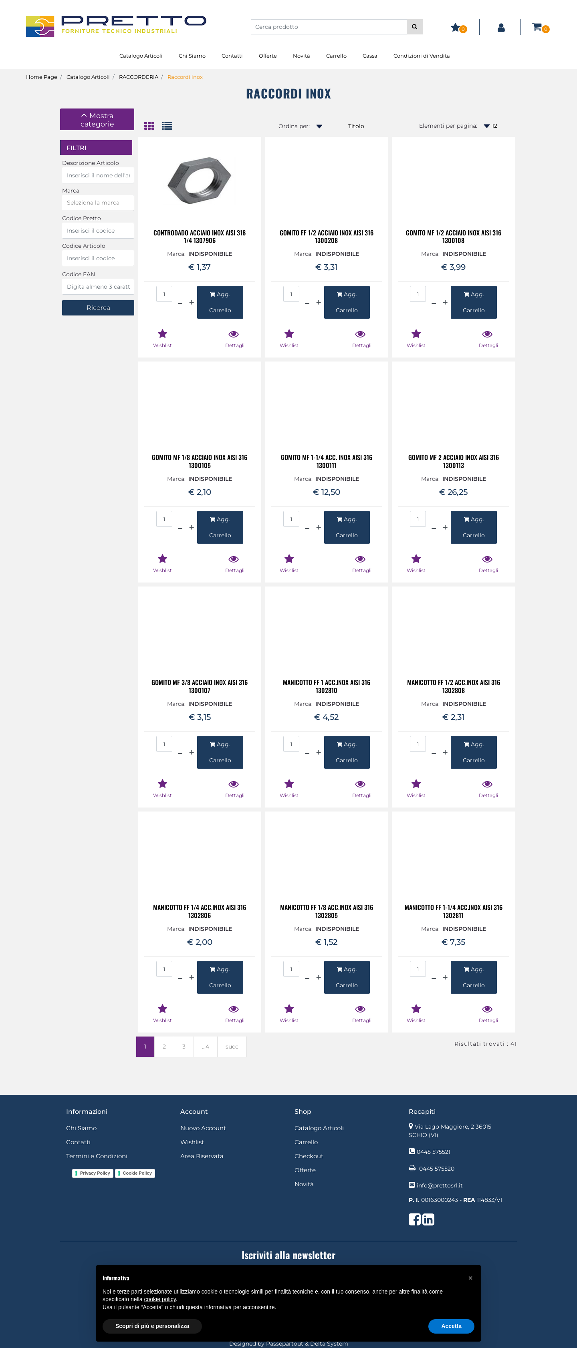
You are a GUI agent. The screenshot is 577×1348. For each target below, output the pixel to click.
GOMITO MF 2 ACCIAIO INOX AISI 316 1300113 (453, 461)
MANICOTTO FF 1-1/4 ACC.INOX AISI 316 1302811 (453, 911)
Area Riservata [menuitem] (202, 1156)
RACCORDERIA (138, 77)
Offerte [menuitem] (268, 55)
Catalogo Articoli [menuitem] (141, 55)
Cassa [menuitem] (370, 55)
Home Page (41, 77)
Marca (70, 190)
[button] (415, 26)
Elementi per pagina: (448, 125)
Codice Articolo (83, 245)
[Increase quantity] (191, 302)
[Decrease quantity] (180, 302)
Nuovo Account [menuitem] (203, 1128)
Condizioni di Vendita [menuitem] (421, 55)
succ (232, 1046)
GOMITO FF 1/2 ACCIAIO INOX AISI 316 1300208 (326, 236)
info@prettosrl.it (440, 1185)
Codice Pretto (81, 218)
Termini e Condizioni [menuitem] (96, 1156)
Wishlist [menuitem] (192, 1142)
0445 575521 (433, 1151)
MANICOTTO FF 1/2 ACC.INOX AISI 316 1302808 (453, 686)
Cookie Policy (137, 1173)
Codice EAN (78, 274)
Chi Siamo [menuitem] (192, 55)
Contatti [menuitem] (232, 55)
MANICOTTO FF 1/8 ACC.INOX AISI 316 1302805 (326, 911)
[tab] (97, 119)
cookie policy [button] (160, 1299)
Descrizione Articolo (90, 163)
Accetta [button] (451, 1326)
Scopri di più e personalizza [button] (152, 1326)
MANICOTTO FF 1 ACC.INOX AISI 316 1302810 (326, 686)
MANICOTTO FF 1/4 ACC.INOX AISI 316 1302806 (199, 911)
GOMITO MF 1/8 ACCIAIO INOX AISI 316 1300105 (199, 461)
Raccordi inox (185, 77)
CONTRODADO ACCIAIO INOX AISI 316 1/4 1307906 (199, 236)
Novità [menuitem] (301, 55)
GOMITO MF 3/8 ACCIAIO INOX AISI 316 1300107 (199, 686)
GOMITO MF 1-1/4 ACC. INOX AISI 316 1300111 (326, 461)
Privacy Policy (95, 1173)
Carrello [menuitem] (336, 55)
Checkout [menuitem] (309, 1156)
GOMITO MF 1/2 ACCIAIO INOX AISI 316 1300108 (453, 236)
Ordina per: (294, 126)
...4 (205, 1046)
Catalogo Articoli (88, 77)
